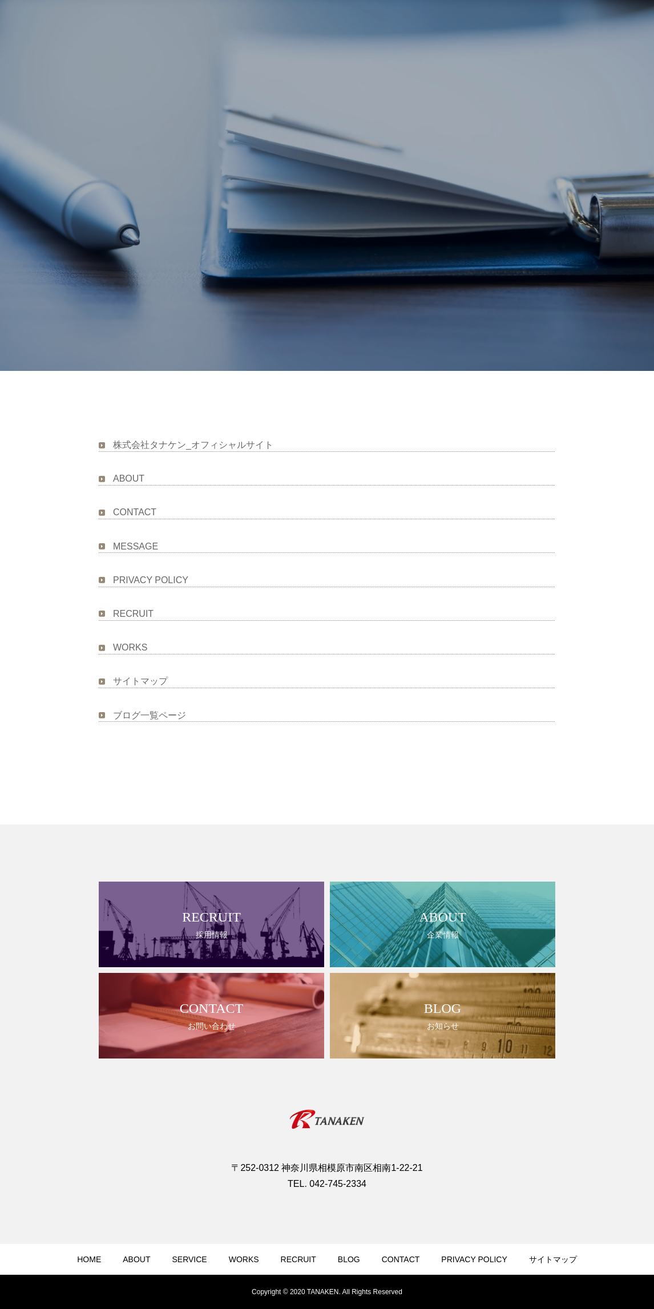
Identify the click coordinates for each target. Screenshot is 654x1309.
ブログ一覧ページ (149, 715)
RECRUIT (133, 614)
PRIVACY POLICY (150, 580)
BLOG (349, 1259)
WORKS (130, 647)
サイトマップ (140, 681)
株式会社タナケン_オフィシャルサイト (193, 445)
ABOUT (128, 478)
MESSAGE (135, 546)
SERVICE (189, 1259)
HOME (89, 1259)
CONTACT (134, 512)
